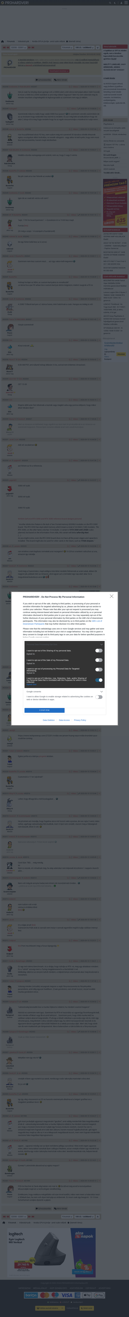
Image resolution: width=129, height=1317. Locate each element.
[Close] (112, 597)
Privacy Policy (80, 720)
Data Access (64, 720)
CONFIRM (44, 710)
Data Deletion (49, 720)
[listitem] (65, 644)
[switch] (99, 650)
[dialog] (64, 658)
